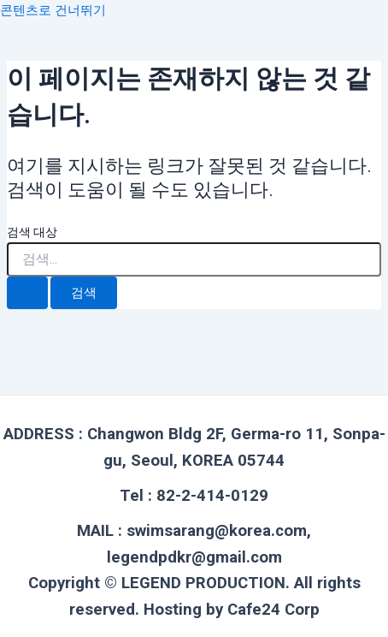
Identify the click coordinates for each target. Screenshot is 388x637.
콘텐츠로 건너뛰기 (53, 10)
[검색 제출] (27, 293)
